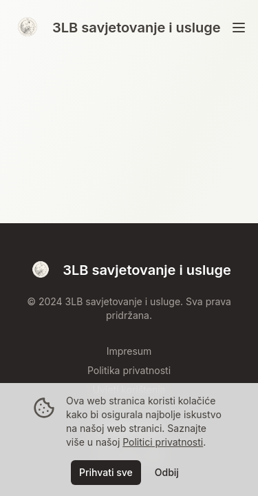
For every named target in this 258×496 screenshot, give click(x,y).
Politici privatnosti (162, 442)
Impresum (129, 351)
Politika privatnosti (129, 370)
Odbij (167, 472)
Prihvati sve (106, 472)
